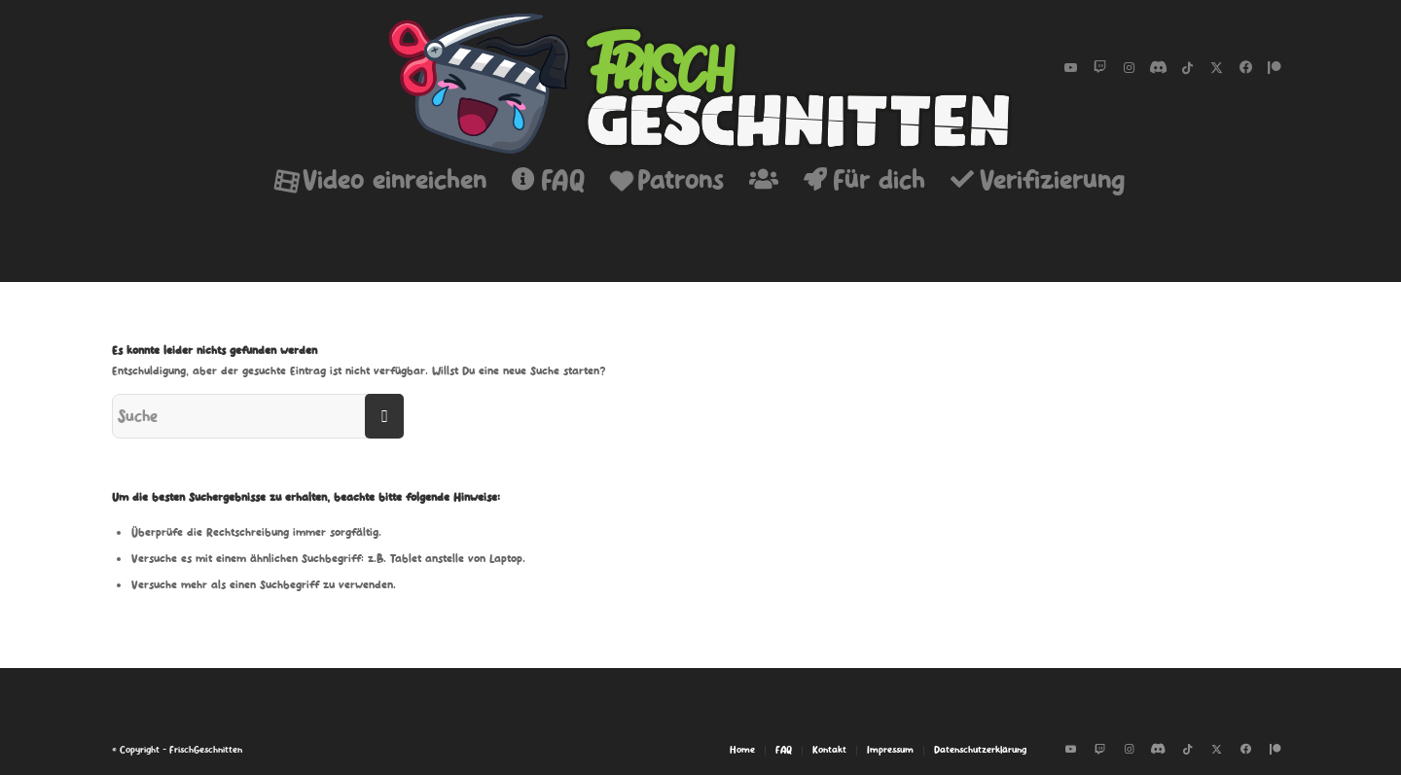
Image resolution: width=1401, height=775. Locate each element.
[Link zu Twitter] (1216, 68)
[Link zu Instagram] (1128, 68)
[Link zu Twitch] (1099, 68)
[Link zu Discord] (1157, 68)
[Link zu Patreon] (1274, 68)
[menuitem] (381, 180)
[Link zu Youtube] (1070, 68)
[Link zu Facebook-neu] (1245, 68)
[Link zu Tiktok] (1187, 68)
